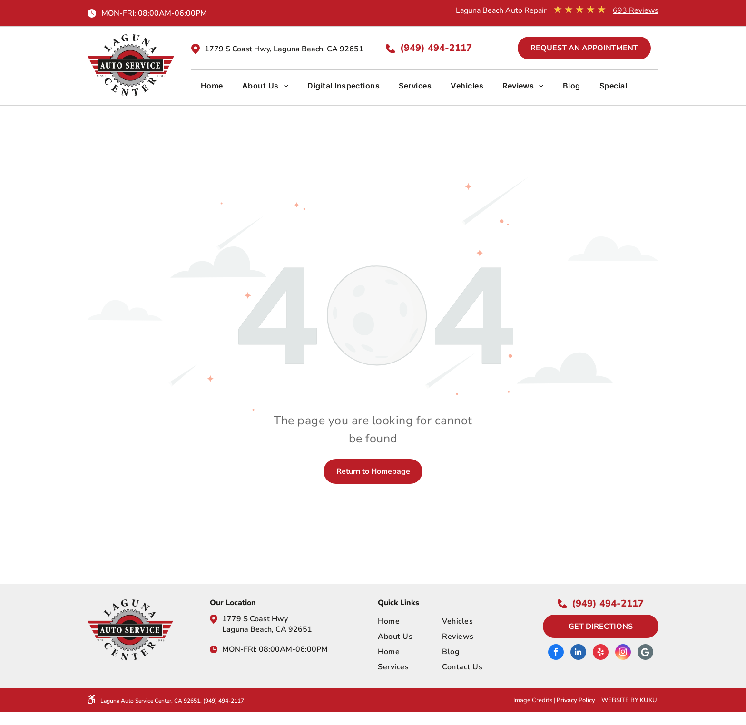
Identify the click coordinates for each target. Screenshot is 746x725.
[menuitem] (212, 90)
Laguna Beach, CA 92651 (267, 629)
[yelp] (601, 653)
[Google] (645, 653)
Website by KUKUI (629, 700)
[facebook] (556, 653)
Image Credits (532, 700)
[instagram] (623, 653)
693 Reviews (635, 10)
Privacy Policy (576, 700)
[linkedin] (578, 653)
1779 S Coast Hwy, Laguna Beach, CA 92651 (284, 49)
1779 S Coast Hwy (255, 619)
